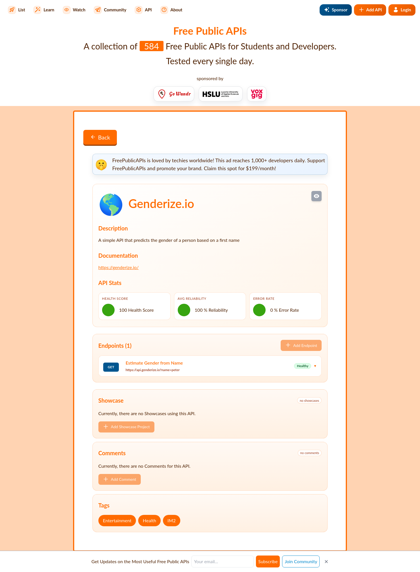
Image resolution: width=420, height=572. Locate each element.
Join (301, 561)
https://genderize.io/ (118, 267)
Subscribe (268, 561)
